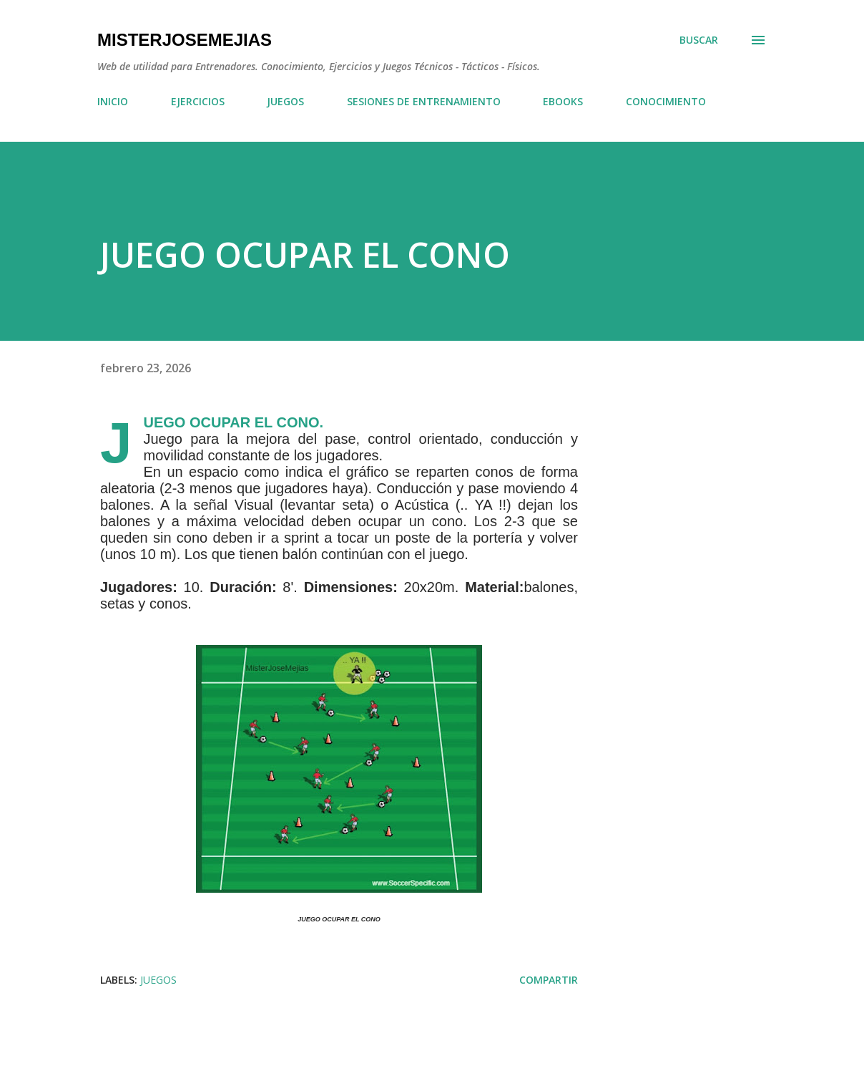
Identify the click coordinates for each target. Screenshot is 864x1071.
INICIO (112, 101)
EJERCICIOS (198, 101)
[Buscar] (698, 40)
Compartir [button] (548, 980)
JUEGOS (285, 101)
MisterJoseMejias (184, 39)
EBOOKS (563, 101)
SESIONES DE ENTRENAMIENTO (424, 101)
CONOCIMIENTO (666, 101)
